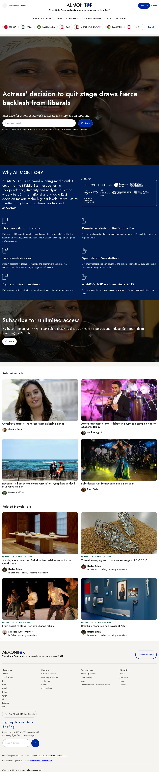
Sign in (154, 5)
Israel (4, 688)
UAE (4, 684)
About (122, 673)
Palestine (5, 691)
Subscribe (144, 5)
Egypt (4, 695)
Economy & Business (91, 19)
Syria (4, 706)
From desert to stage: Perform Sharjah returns (28, 626)
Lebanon (5, 702)
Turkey (5, 673)
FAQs (83, 680)
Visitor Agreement (88, 673)
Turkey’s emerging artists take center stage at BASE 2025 (114, 560)
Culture (58, 19)
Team (122, 680)
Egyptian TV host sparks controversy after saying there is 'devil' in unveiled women (38, 485)
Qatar (4, 699)
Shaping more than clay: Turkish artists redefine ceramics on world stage (36, 562)
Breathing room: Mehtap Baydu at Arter (103, 626)
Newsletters (14, 5)
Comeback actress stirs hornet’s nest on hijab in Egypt (33, 424)
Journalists (124, 677)
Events (23, 5)
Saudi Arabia (7, 677)
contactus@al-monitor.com (41, 760)
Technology (72, 19)
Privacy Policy (86, 677)
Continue (9, 341)
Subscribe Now (146, 654)
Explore (108, 19)
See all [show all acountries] (151, 27)
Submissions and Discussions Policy (95, 684)
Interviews (121, 19)
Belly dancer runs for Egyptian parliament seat (107, 483)
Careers (123, 684)
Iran (3, 680)
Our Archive (46, 688)
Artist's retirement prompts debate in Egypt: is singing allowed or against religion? (118, 425)
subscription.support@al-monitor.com (51, 755)
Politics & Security (42, 19)
